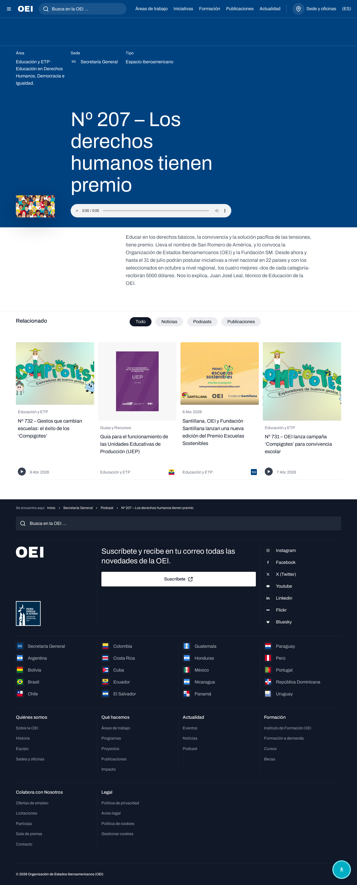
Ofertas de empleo (32, 803)
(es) (346, 8)
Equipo (22, 749)
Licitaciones (26, 813)
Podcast (107, 508)
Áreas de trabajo (151, 8)
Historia (23, 738)
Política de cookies (117, 823)
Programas (111, 738)
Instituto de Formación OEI (287, 728)
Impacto (108, 769)
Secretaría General (78, 508)
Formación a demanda (284, 738)
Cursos (270, 749)
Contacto (24, 844)
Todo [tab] (141, 321)
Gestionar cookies (117, 834)
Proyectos (110, 749)
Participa (24, 823)
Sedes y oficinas (30, 759)
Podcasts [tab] (202, 321)
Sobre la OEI (27, 728)
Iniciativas (183, 8)
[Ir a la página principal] (25, 9)
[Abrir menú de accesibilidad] (341, 869)
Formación (209, 8)
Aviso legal (111, 813)
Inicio (51, 508)
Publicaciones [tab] (241, 321)
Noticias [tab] (169, 321)
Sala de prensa (29, 834)
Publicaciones (240, 8)
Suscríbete (178, 579)
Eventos (190, 728)
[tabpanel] (178, 410)
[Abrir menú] (9, 9)
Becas (269, 759)
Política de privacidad (120, 803)
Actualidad (270, 8)
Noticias (190, 738)
